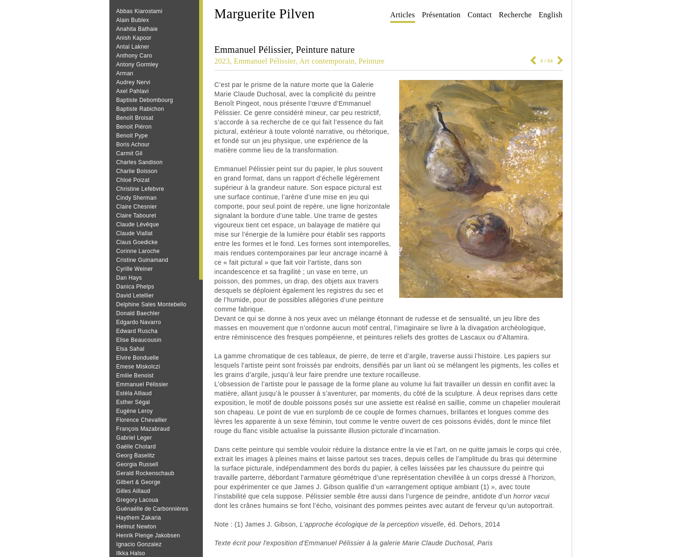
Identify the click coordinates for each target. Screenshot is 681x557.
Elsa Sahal (130, 349)
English (551, 15)
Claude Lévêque (137, 224)
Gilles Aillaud (133, 491)
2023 (222, 61)
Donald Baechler (138, 313)
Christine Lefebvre (140, 189)
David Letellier (135, 295)
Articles (402, 15)
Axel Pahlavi (132, 91)
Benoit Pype (132, 135)
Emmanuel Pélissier (142, 384)
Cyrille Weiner (134, 269)
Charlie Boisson (137, 171)
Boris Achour (133, 144)
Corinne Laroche (138, 251)
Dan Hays (129, 278)
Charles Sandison (139, 162)
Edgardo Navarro (138, 322)
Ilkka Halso (130, 553)
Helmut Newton (136, 526)
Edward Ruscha (137, 331)
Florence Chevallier (141, 420)
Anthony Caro (134, 55)
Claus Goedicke (137, 242)
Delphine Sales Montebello (151, 304)
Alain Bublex (132, 20)
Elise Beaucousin (139, 340)
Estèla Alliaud (134, 393)
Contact (479, 15)
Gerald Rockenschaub (145, 473)
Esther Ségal (133, 402)
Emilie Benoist (135, 375)
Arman (125, 73)
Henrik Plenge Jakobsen (148, 535)
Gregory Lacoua (137, 500)
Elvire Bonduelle (137, 357)
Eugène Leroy (134, 411)
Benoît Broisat (135, 118)
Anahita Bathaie (137, 29)
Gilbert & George (138, 482)
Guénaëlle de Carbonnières (152, 509)
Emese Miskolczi (138, 366)
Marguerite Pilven (265, 13)
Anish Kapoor (134, 38)
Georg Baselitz (135, 455)
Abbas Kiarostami (139, 11)
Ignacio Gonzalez (139, 544)
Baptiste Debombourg (144, 100)
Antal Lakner (133, 46)
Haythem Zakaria (138, 517)
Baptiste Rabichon (140, 109)
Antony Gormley (137, 64)
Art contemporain (326, 61)
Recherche (515, 15)
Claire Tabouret (136, 215)
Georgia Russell (137, 464)
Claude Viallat (134, 233)
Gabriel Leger (134, 437)
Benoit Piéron (134, 126)
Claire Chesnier (136, 206)
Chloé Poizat (133, 180)
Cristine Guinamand (142, 260)
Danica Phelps (135, 286)
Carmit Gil (129, 153)
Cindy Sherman (136, 198)
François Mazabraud (143, 429)
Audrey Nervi (133, 82)
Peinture (371, 61)
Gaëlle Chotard (136, 446)
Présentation (441, 15)
